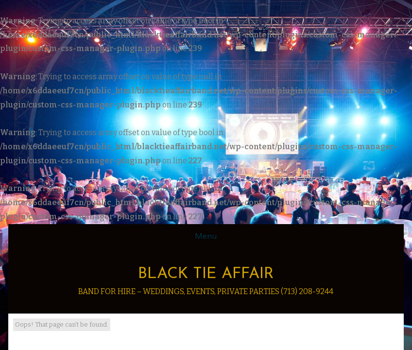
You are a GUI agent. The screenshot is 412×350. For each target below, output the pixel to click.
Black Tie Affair (206, 274)
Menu (206, 236)
